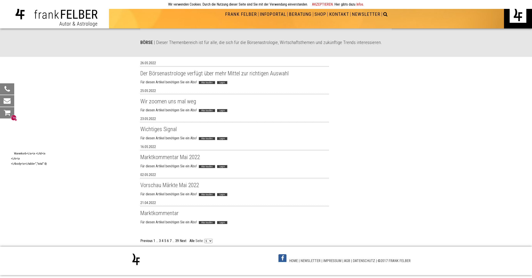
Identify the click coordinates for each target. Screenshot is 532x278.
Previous (146, 241)
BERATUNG (300, 14)
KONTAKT (339, 14)
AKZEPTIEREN (322, 4)
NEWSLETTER (366, 14)
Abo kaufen (207, 82)
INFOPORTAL (273, 14)
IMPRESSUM (332, 261)
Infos (359, 4)
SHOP (320, 14)
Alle (192, 241)
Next (183, 241)
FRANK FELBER (241, 14)
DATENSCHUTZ (364, 261)
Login (222, 82)
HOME (293, 261)
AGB (347, 261)
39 (177, 241)
